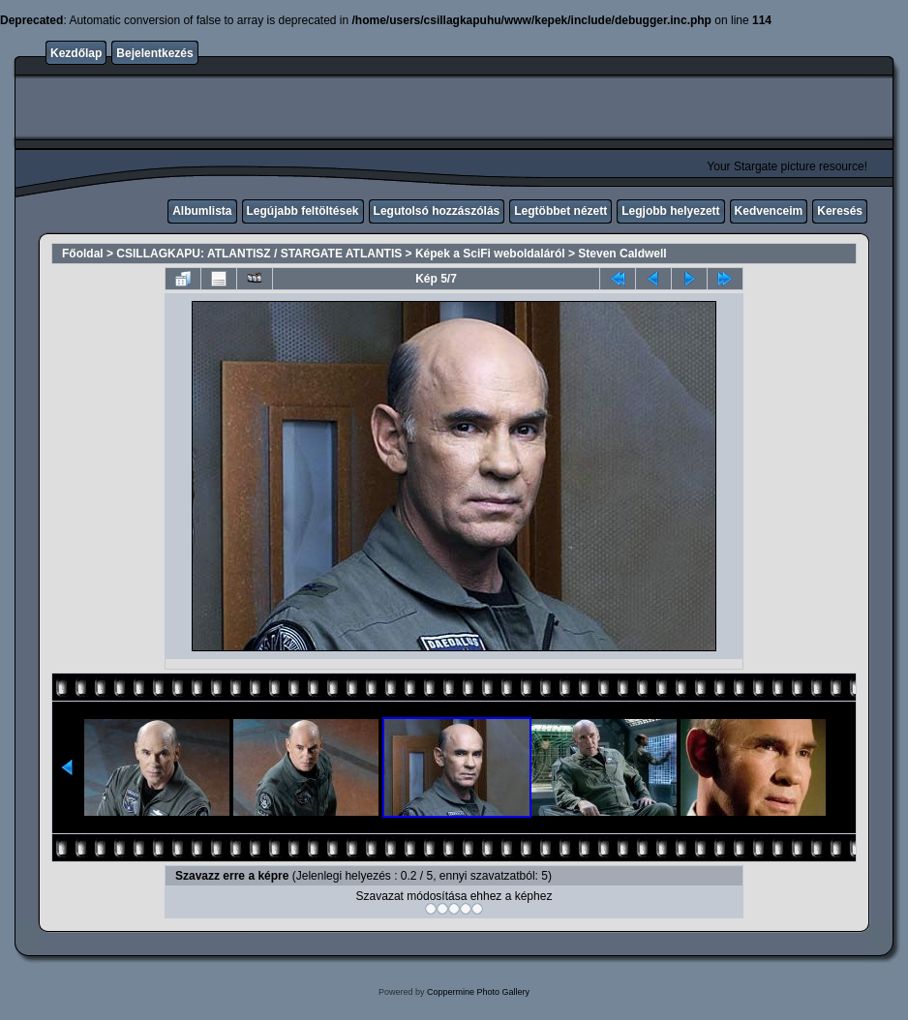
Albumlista (201, 211)
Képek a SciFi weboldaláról (490, 253)
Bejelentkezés (154, 53)
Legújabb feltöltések (303, 211)
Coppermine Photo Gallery (478, 992)
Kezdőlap (76, 53)
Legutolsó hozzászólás (437, 211)
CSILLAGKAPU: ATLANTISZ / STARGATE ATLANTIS (259, 253)
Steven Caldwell (622, 253)
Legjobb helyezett (670, 211)
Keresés (840, 211)
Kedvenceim (769, 211)
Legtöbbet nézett (560, 211)
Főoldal (83, 253)
